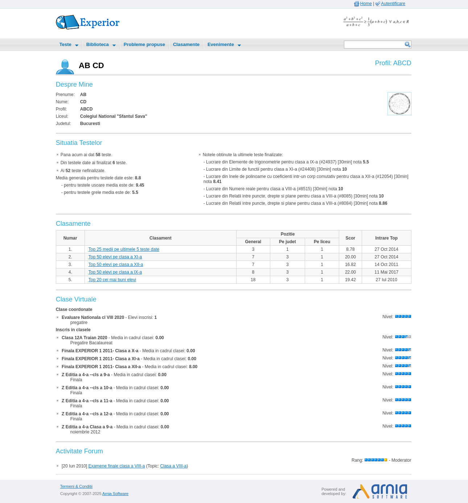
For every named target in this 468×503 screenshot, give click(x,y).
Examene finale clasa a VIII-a (116, 466)
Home (366, 3)
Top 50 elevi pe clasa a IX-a (115, 272)
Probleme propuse (144, 44)
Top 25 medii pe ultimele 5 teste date (124, 249)
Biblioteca (97, 44)
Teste (65, 44)
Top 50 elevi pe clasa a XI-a (115, 256)
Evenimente (221, 44)
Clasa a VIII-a (173, 466)
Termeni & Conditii (76, 486)
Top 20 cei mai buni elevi (112, 279)
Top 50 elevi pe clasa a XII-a (116, 264)
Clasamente (186, 44)
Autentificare (393, 3)
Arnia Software (115, 493)
